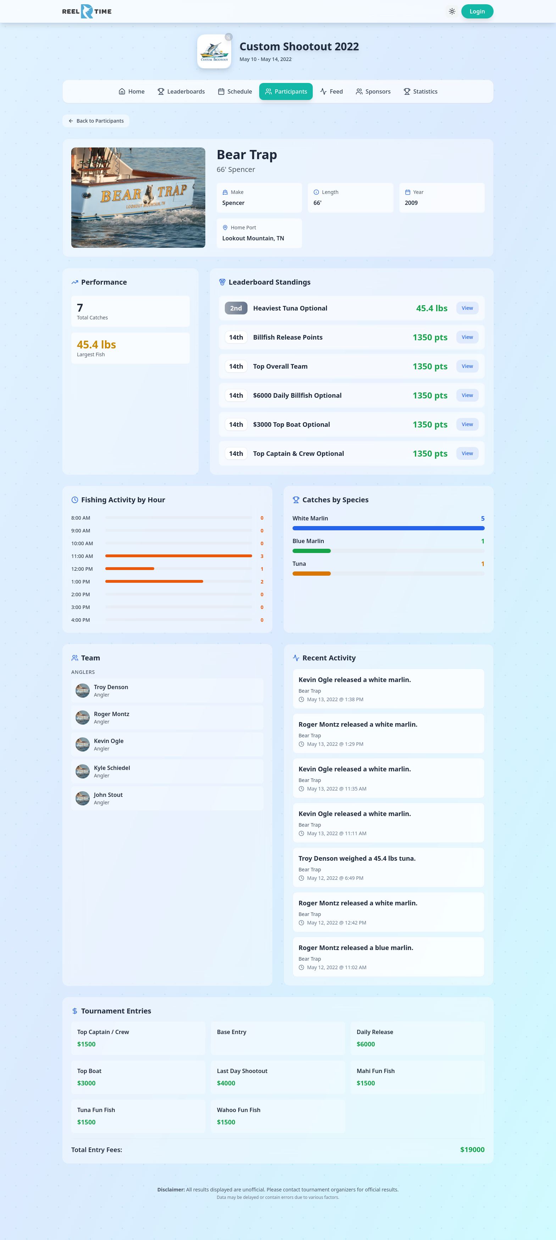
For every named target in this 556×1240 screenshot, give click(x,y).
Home (131, 91)
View (467, 308)
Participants (286, 91)
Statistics (421, 91)
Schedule (235, 91)
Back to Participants (96, 120)
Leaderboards (181, 91)
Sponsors (373, 91)
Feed (331, 91)
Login (477, 11)
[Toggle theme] (452, 11)
